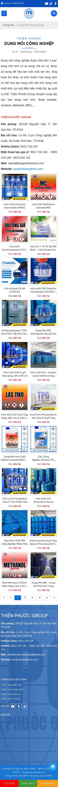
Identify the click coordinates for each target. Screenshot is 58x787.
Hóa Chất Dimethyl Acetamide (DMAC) (14, 206)
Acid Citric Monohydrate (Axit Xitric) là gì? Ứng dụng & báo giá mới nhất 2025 (43, 417)
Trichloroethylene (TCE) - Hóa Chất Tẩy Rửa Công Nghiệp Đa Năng (14, 332)
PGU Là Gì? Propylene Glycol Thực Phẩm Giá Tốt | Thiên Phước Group (14, 501)
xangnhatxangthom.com (28, 168)
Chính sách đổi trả (11, 685)
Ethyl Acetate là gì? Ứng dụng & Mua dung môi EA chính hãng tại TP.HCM (43, 543)
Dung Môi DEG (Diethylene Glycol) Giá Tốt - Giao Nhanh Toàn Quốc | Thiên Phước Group (43, 332)
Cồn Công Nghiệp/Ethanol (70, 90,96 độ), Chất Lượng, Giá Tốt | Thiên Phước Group (43, 459)
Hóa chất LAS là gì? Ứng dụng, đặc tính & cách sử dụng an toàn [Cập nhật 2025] (14, 417)
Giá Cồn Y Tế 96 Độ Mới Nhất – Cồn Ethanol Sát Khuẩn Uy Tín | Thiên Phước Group (43, 248)
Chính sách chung (10, 699)
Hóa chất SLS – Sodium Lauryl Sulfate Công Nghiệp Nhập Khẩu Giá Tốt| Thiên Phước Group (43, 374)
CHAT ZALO (27, 783)
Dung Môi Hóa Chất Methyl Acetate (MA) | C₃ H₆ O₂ (14, 459)
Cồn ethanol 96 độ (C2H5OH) (14, 290)
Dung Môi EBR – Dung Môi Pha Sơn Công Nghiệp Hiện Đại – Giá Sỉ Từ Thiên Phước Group (43, 585)
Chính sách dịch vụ (11, 694)
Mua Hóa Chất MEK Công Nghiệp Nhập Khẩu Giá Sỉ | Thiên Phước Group (14, 543)
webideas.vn (39, 772)
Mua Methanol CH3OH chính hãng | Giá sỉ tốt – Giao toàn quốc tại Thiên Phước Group (15, 585)
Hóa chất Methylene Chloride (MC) (43, 206)
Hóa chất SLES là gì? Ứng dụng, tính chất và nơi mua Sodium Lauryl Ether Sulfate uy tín (14, 374)
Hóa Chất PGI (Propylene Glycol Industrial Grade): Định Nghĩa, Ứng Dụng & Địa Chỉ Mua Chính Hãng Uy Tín (43, 501)
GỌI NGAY (9, 783)
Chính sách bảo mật (12, 689)
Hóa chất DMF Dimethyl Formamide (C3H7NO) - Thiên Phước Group (43, 290)
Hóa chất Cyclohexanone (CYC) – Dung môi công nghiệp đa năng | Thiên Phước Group (15, 248)
